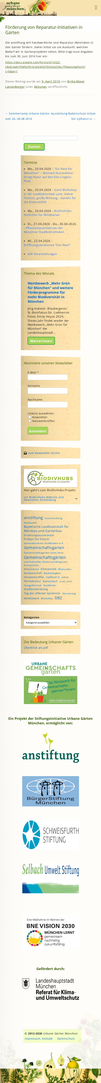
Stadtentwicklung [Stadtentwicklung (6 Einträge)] (36, 589)
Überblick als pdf (36, 647)
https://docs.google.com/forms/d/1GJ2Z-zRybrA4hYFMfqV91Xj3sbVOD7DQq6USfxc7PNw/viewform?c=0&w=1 (45, 66)
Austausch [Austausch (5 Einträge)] (30, 522)
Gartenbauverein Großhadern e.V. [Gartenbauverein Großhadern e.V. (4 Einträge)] (44, 543)
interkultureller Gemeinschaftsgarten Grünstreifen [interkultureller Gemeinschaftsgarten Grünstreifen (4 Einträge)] (46, 563)
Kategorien (31, 617)
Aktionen (40, 87)
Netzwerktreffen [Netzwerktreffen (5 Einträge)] (34, 577)
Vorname (34, 385)
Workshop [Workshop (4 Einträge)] (47, 598)
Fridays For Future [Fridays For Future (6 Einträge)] (36, 539)
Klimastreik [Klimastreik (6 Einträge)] (48, 569)
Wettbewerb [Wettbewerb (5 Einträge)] (31, 598)
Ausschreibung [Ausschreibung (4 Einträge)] (53, 518)
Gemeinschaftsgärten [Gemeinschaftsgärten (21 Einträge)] (45, 557)
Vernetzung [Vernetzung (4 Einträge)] (69, 593)
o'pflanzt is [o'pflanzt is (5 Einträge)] (53, 577)
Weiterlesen (41, 340)
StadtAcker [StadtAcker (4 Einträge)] (49, 585)
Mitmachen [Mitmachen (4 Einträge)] (64, 569)
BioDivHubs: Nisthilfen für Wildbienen (48, 213)
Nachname (35, 399)
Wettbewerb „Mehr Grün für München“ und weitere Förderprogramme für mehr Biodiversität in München (50, 292)
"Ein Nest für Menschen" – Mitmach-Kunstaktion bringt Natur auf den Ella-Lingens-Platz (48, 175)
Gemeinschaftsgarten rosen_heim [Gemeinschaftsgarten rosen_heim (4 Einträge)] (44, 552)
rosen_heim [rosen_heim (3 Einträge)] (65, 581)
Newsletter (38, 417)
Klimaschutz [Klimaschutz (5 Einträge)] (31, 569)
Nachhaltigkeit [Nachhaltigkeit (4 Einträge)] (52, 573)
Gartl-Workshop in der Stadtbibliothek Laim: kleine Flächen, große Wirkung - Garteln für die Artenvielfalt (50, 196)
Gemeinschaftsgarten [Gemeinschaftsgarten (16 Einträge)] (44, 547)
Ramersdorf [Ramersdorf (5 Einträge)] (50, 581)
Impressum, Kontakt (39, 1038)
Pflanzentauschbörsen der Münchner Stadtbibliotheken (44, 230)
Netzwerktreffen (41, 421)
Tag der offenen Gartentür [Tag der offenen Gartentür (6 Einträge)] (42, 593)
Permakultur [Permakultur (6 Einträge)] (32, 581)
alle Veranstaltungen (42, 254)
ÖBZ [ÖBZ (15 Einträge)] (58, 597)
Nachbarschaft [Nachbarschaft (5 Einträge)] (33, 573)
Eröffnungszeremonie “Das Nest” (47, 245)
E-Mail (33, 372)
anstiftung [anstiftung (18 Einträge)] (33, 517)
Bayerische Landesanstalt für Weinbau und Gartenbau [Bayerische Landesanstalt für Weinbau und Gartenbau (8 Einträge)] (46, 529)
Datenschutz (66, 1038)
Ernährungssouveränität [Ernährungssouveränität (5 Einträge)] (39, 535)
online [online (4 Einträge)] (65, 577)
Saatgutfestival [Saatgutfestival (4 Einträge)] (33, 585)
